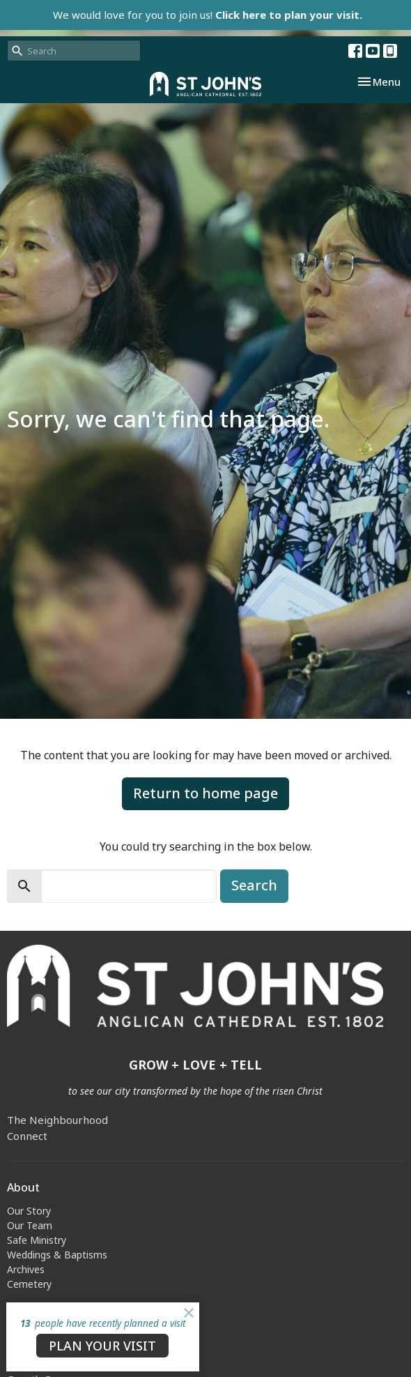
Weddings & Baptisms (57, 1254)
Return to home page (205, 793)
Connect (27, 1136)
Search (254, 885)
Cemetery (29, 1284)
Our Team (29, 1225)
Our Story (29, 1210)
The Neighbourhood (57, 1120)
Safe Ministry (36, 1240)
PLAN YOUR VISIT (102, 1345)
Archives (26, 1269)
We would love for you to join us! (207, 15)
